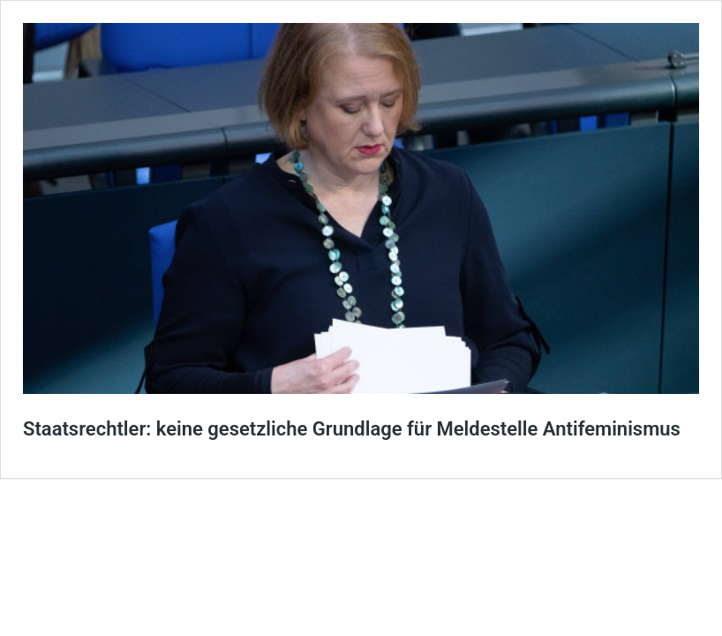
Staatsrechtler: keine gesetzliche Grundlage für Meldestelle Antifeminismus (352, 429)
